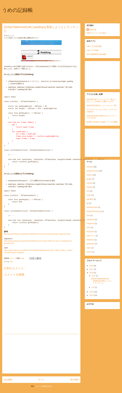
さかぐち (92, 30)
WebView (90, 240)
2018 (91, 266)
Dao (88, 215)
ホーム (41, 379)
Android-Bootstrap (94, 211)
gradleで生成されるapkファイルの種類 (102, 122)
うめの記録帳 (17, 10)
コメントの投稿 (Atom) (43, 386)
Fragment (90, 223)
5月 (93, 287)
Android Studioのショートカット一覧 (101, 105)
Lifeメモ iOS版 (92, 50)
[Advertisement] (41, 354)
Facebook (90, 219)
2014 (91, 295)
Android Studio (92, 171)
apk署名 (90, 199)
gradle (89, 179)
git (88, 203)
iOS (11, 262)
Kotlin (89, 195)
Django (89, 187)
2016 (91, 273)
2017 (91, 269)
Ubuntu (89, 183)
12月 (94, 276)
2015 (91, 292)
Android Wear (92, 207)
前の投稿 (74, 379)
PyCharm (90, 232)
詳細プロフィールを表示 (96, 33)
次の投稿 (8, 379)
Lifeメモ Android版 (94, 46)
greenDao (91, 244)
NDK (88, 227)
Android (90, 167)
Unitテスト (91, 236)
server (89, 252)
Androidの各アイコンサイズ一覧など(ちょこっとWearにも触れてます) (101, 100)
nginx (89, 248)
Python (89, 175)
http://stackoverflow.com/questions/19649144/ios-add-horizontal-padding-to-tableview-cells (37, 234)
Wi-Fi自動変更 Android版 (96, 54)
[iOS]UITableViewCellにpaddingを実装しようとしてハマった (101, 281)
